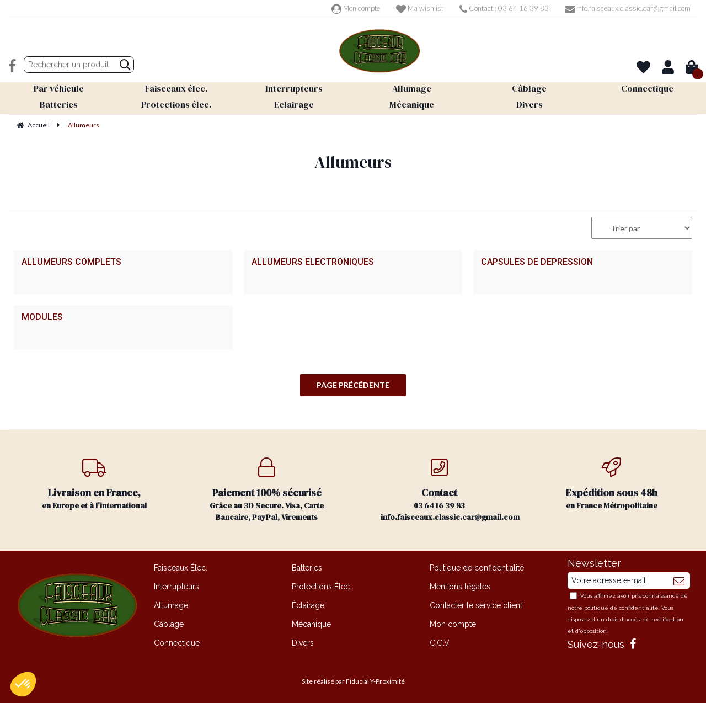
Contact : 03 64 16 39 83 (504, 8)
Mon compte (355, 8)
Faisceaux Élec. (180, 567)
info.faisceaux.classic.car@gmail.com (628, 8)
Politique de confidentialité (477, 567)
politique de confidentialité (621, 608)
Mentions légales (460, 586)
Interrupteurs (176, 586)
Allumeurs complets (71, 262)
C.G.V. (440, 642)
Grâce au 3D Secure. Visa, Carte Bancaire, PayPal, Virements (267, 490)
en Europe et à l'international (94, 484)
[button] (23, 684)
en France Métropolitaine (612, 484)
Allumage (171, 605)
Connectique (177, 642)
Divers (303, 642)
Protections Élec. (321, 586)
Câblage (169, 624)
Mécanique (311, 624)
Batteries (307, 567)
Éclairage (308, 605)
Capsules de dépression (537, 262)
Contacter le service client (476, 605)
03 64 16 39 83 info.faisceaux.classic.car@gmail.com (450, 490)
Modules (42, 317)
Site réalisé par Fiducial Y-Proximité (353, 681)
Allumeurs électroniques (313, 262)
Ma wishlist (419, 8)
